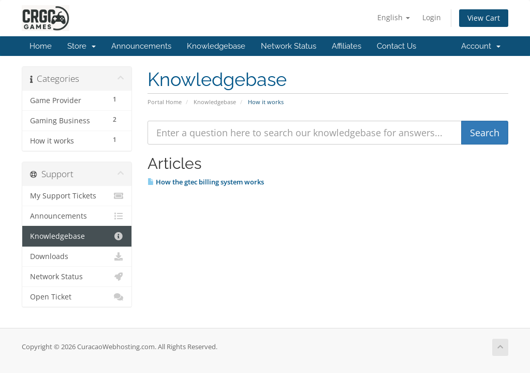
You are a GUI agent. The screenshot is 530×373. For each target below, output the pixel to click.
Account (480, 46)
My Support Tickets (77, 196)
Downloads (77, 256)
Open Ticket (77, 297)
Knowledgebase (216, 46)
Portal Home (165, 102)
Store (81, 46)
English (393, 17)
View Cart (483, 18)
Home (41, 46)
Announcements (141, 46)
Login (431, 17)
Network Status (288, 46)
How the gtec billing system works (206, 182)
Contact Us (396, 46)
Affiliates (346, 46)
